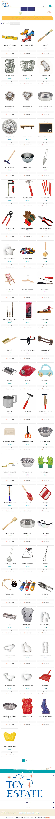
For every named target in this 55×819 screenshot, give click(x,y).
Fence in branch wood (45, 350)
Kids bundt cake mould (27, 472)
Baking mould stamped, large (45, 106)
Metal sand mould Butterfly (10, 746)
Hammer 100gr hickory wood (45, 411)
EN (49, 6)
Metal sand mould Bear (27, 716)
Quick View (8, 51)
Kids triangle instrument (27, 563)
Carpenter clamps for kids (9, 197)
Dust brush (9, 350)
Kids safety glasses (45, 533)
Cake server (45, 167)
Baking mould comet (45, 75)
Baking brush (45, 45)
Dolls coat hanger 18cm (27, 289)
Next (31, 760)
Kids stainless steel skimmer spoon (10, 564)
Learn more (42, 817)
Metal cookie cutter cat (27, 655)
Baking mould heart (27, 106)
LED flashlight (27, 594)
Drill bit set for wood (27, 319)
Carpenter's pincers (10, 228)
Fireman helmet (27, 380)
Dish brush (45, 258)
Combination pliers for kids (45, 228)
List (3, 23)
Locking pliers (45, 594)
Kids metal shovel (27, 502)
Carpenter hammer (27, 197)
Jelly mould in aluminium (45, 441)
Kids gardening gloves (45, 472)
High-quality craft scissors (27, 441)
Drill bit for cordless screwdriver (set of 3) (9, 320)
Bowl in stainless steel (27, 167)
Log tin (9, 624)
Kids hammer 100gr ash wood (9, 502)
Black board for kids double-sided (45, 136)
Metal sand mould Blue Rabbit (45, 716)
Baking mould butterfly (27, 75)
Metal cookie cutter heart (27, 685)
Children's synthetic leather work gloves (27, 229)
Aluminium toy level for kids (10, 45)
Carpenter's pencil (45, 197)
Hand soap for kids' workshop (9, 441)
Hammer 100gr (27, 411)
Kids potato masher (9, 533)
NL (43, 6)
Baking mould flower (9, 106)
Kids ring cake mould (27, 533)
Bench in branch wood (27, 136)
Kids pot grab (45, 502)
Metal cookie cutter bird (10, 655)
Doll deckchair (10, 289)
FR (46, 6)
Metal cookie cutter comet (45, 655)
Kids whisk (45, 563)
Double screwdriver (45, 289)
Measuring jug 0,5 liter (27, 624)
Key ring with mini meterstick (10, 472)
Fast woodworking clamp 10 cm (27, 350)
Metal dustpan (45, 685)
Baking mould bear (10, 75)
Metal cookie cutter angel (45, 624)
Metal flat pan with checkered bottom (9, 717)
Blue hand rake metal (9, 167)
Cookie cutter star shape (9, 258)
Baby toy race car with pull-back (27, 45)
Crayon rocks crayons (27, 258)
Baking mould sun (10, 136)
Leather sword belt (10, 594)
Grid (2, 23)
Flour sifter (9, 411)
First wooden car (45, 380)
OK (47, 817)
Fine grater (9, 380)
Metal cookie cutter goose (9, 685)
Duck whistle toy (45, 319)
